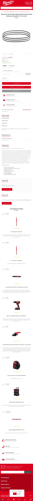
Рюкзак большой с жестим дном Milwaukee (16, 375)
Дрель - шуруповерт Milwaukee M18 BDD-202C (16, 315)
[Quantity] (5, 80)
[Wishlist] (27, 54)
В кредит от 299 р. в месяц (16, 87)
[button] (28, 2)
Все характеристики (27, 109)
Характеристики (5, 118)
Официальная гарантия (10, 439)
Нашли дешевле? (12, 65)
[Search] (31, 8)
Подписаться (28, 472)
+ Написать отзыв (7, 189)
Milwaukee (10, 57)
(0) (12, 53)
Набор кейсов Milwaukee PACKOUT (16, 402)
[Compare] (30, 54)
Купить (28, 74)
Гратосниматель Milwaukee (16, 231)
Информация (5, 120)
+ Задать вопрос (6, 203)
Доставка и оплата (10, 94)
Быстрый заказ (16, 91)
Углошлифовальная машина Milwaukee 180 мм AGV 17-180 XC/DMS (17, 344)
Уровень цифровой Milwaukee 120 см (16, 429)
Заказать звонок (29, 4)
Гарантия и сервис (10, 104)
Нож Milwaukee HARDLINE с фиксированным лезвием (16, 287)
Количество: (4, 78)
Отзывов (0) (4, 123)
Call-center (7, 446)
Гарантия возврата (9, 452)
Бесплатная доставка (10, 459)
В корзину (16, 83)
